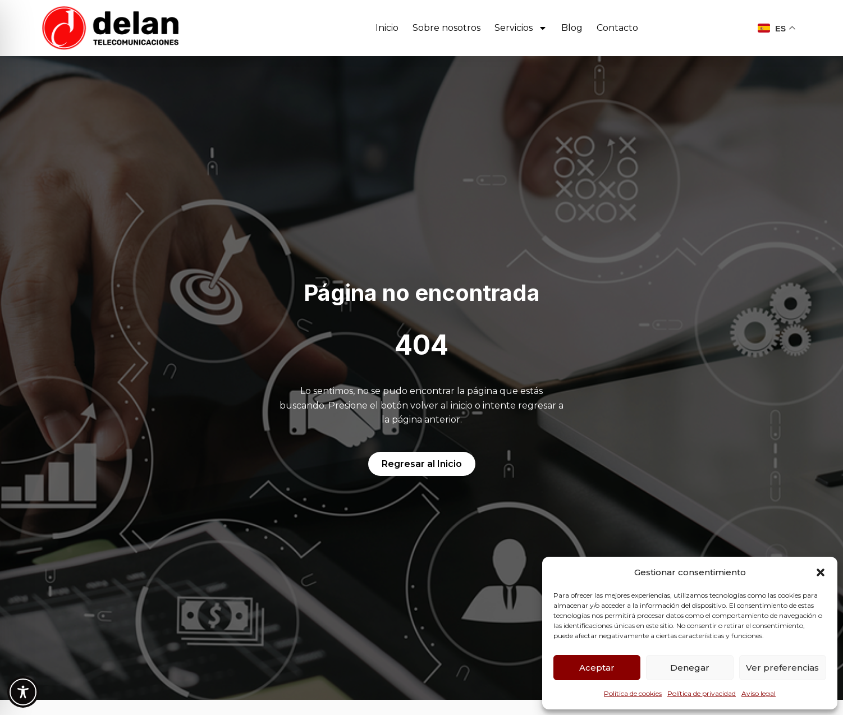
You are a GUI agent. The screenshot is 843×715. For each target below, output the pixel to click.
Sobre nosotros (446, 27)
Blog (572, 27)
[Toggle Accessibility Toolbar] (23, 692)
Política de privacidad (701, 693)
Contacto (617, 27)
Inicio (386, 27)
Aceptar (597, 667)
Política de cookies (633, 693)
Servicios (520, 28)
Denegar (689, 667)
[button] (820, 572)
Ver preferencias (782, 667)
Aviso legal (758, 693)
